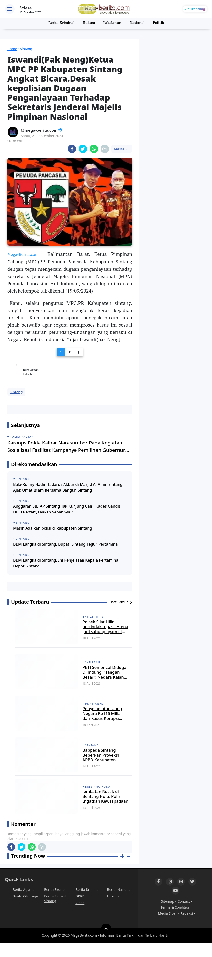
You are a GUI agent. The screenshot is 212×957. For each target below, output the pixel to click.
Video (79, 917)
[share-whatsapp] (94, 149)
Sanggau (92, 665)
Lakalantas (112, 23)
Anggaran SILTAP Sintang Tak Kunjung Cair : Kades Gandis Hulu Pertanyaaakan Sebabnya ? (67, 509)
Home (12, 48)
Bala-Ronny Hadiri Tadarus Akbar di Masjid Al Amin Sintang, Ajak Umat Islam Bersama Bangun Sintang (68, 487)
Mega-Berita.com (26, 254)
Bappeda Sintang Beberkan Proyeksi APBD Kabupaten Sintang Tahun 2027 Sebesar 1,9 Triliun (105, 765)
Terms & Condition (175, 921)
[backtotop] (106, 943)
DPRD (80, 910)
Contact (183, 915)
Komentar (122, 148)
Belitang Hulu (97, 798)
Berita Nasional (119, 904)
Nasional (138, 23)
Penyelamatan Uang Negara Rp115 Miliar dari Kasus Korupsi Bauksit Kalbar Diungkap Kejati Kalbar (102, 721)
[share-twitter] (83, 149)
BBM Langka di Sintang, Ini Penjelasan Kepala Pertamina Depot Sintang (65, 563)
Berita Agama (23, 904)
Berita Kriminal (60, 23)
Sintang (16, 392)
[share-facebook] (72, 149)
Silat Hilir (94, 617)
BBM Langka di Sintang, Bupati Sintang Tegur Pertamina (65, 544)
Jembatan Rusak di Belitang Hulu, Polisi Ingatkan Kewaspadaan (104, 809)
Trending (197, 9)
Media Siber (167, 927)
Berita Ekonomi (56, 904)
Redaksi (186, 927)
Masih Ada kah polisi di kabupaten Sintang (52, 528)
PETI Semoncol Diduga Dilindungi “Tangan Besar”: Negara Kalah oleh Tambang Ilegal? (104, 676)
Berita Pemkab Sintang (55, 912)
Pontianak (94, 709)
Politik (159, 23)
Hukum (88, 23)
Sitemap (167, 915)
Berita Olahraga (25, 910)
